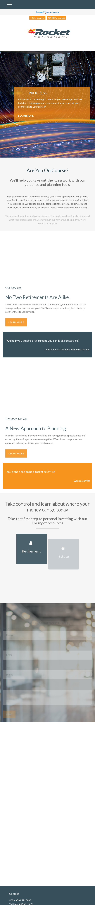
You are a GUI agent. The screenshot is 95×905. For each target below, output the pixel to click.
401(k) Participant (56, 18)
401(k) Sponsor (37, 18)
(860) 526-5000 (23, 900)
